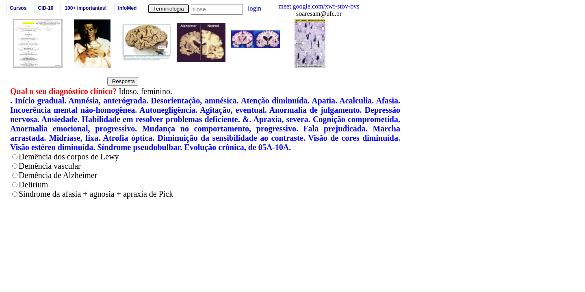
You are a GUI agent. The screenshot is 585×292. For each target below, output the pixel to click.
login (254, 8)
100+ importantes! (85, 8)
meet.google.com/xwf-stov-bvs (318, 6)
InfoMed (127, 8)
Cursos (18, 8)
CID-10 (45, 8)
